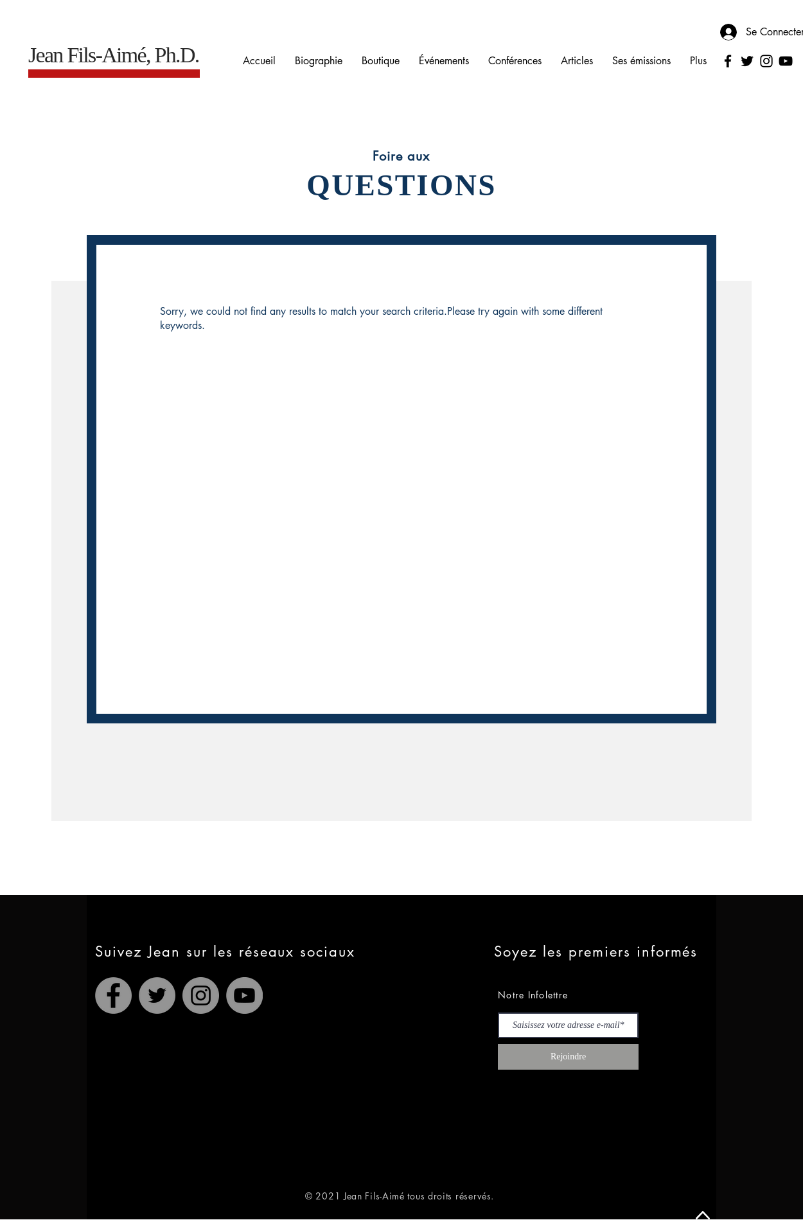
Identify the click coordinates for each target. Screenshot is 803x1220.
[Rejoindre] (568, 1057)
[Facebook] (727, 61)
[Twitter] (747, 61)
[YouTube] (785, 61)
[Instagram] (766, 61)
